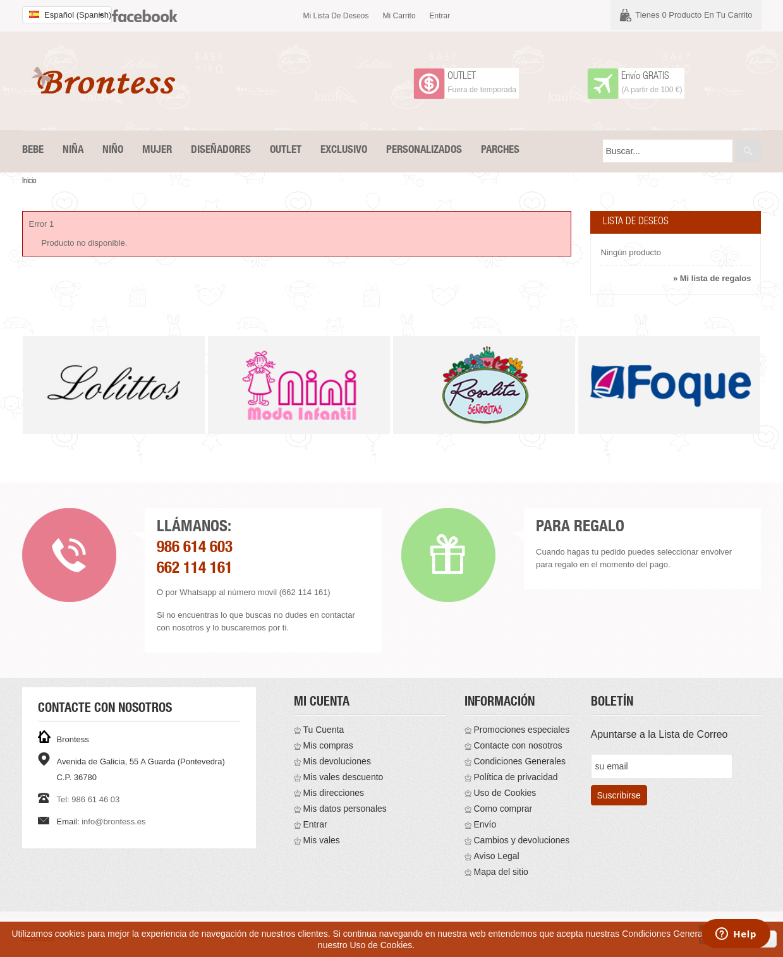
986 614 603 (195, 549)
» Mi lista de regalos (712, 278)
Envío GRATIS (645, 77)
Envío (485, 824)
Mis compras (328, 745)
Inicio (29, 182)
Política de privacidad (516, 777)
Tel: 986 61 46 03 (88, 799)
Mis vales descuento (343, 777)
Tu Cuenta (323, 730)
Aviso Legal (496, 856)
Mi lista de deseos (336, 15)
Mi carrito (399, 15)
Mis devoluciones (337, 761)
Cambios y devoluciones (522, 840)
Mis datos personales (345, 809)
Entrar (440, 15)
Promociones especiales (522, 730)
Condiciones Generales (520, 761)
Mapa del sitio (501, 872)
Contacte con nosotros (518, 745)
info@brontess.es (113, 821)
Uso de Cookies (505, 793)
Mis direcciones (333, 793)
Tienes (693, 15)
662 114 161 (195, 569)
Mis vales (321, 840)
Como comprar (503, 809)
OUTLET (461, 77)
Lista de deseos (636, 222)
